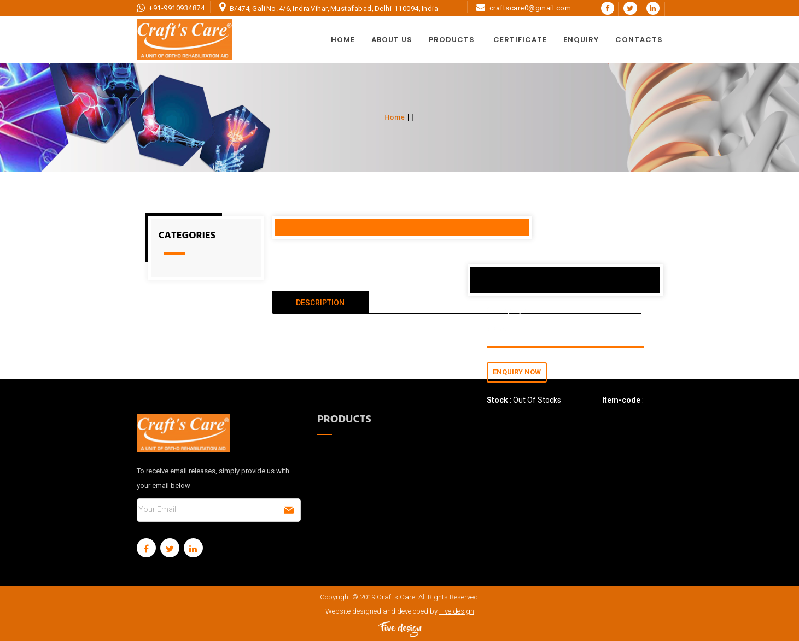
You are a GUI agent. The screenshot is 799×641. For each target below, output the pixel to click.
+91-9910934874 (177, 8)
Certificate (520, 39)
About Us (391, 39)
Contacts (639, 39)
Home (343, 39)
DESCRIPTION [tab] (320, 302)
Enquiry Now (517, 372)
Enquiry (581, 39)
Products (452, 39)
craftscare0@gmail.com (530, 8)
